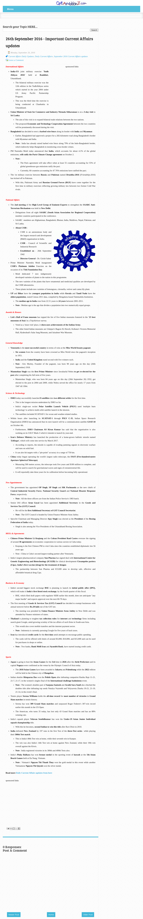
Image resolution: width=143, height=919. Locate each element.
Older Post (88, 914)
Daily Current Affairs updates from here (34, 773)
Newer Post (13, 914)
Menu (10, 9)
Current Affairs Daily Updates (21, 56)
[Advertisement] (35, 19)
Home (51, 914)
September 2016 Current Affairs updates (71, 56)
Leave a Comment (16, 60)
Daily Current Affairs (44, 56)
